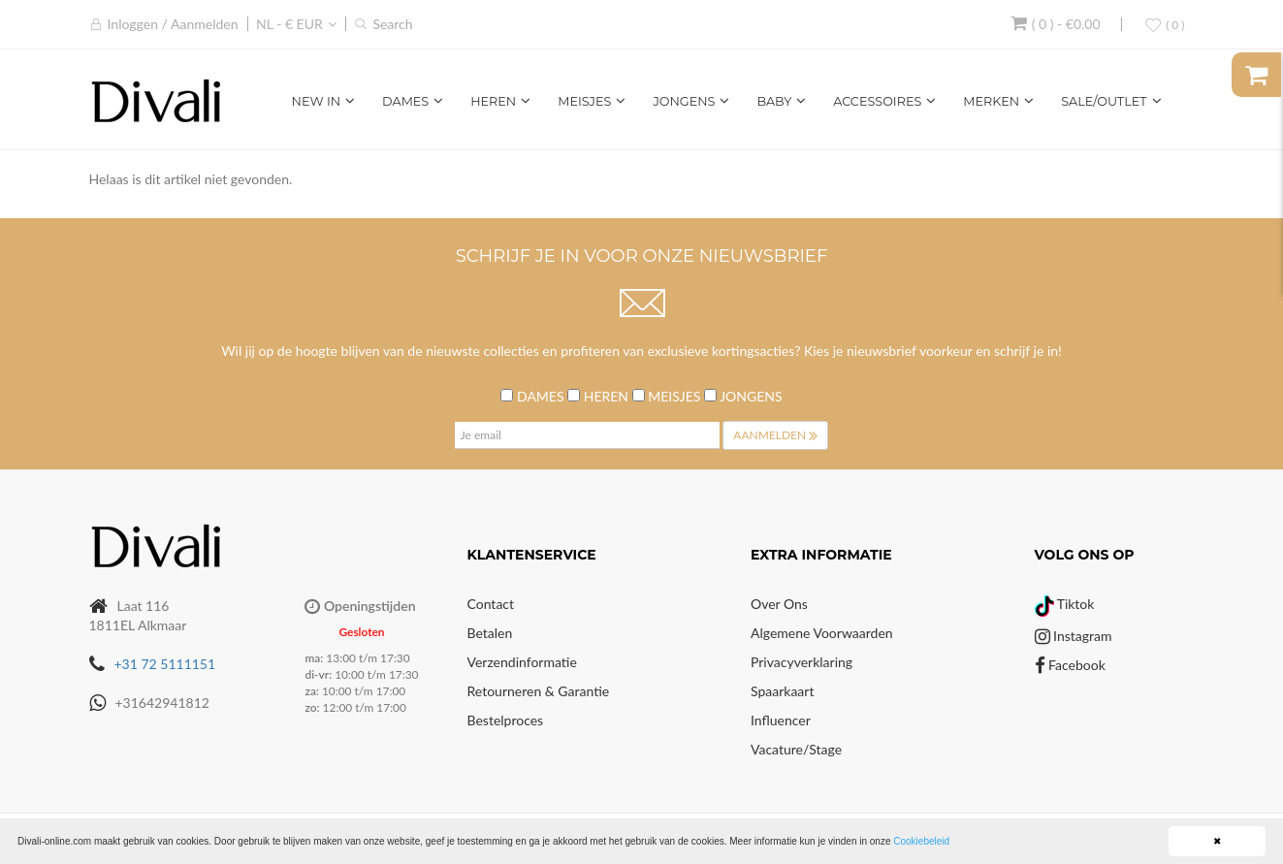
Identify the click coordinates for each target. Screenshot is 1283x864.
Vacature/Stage (796, 749)
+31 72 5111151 (165, 664)
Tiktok (1065, 603)
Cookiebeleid (921, 841)
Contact (491, 603)
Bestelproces (505, 720)
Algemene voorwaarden (822, 632)
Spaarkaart (782, 691)
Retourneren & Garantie (538, 691)
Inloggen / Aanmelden (173, 24)
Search (392, 24)
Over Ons (779, 603)
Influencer (781, 720)
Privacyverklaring (801, 662)
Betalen (490, 632)
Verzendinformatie (522, 662)
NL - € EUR (289, 24)
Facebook (1070, 664)
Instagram (1073, 635)
